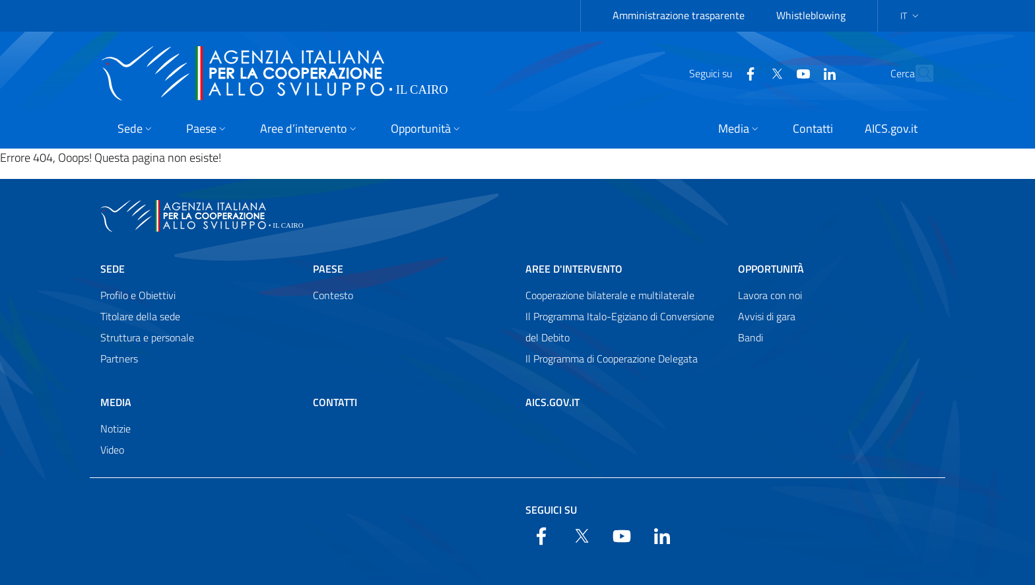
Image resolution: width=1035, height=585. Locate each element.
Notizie (115, 428)
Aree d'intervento (573, 269)
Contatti (335, 402)
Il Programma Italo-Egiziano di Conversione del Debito (619, 326)
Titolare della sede (140, 316)
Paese (328, 269)
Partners (119, 358)
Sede (112, 269)
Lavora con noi (770, 295)
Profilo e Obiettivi (138, 295)
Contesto (333, 295)
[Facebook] (721, 73)
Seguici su (551, 510)
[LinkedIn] (800, 73)
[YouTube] (774, 73)
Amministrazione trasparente (679, 15)
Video (112, 450)
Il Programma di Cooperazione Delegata (611, 358)
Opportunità (771, 269)
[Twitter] (748, 73)
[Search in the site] (917, 73)
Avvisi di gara (766, 316)
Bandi (750, 337)
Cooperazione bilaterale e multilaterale (609, 295)
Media (115, 402)
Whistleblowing (811, 15)
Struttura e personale (147, 337)
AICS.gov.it (552, 402)
